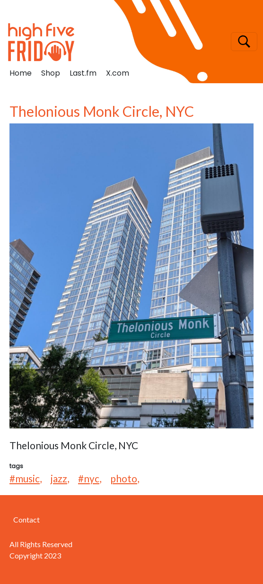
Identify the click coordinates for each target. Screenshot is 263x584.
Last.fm (83, 73)
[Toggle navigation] (244, 41)
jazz (59, 478)
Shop (50, 73)
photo (123, 478)
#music (24, 478)
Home (20, 73)
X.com (117, 73)
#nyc (88, 478)
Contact (26, 519)
